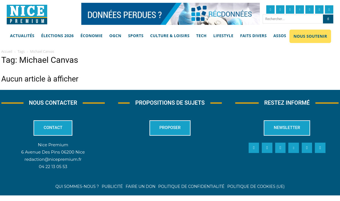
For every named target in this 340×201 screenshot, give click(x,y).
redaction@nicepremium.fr (53, 159)
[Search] (328, 19)
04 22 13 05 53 (53, 166)
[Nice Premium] (27, 14)
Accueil (6, 51)
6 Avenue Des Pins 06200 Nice (53, 152)
